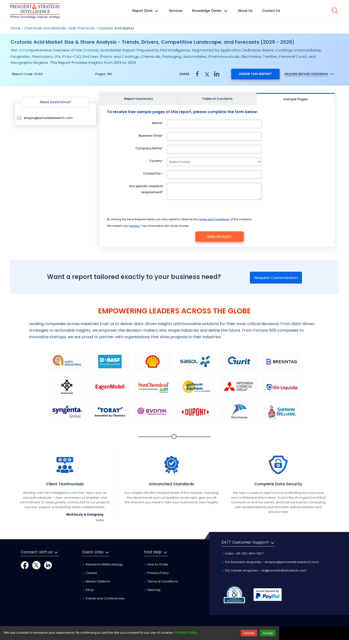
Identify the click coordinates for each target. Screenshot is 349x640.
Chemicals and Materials (45, 28)
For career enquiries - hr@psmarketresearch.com (264, 570)
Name (157, 123)
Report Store (145, 10)
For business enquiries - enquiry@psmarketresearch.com (270, 562)
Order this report (255, 74)
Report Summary (138, 98)
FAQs (88, 590)
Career (89, 573)
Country (156, 161)
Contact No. (153, 173)
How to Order (156, 564)
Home (15, 28)
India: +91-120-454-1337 (242, 553)
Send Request (219, 236)
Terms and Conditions (214, 219)
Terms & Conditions (161, 581)
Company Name (149, 148)
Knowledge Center (210, 10)
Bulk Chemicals (82, 28)
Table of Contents (217, 98)
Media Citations (96, 581)
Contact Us (271, 10)
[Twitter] (36, 565)
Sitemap (152, 590)
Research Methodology (102, 564)
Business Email (151, 135)
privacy (135, 226)
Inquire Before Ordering (309, 74)
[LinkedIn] (48, 565)
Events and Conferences (103, 598)
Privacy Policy (156, 573)
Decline (249, 633)
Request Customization (276, 277)
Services (175, 10)
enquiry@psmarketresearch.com (45, 118)
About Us (245, 10)
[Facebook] (25, 565)
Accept (268, 633)
